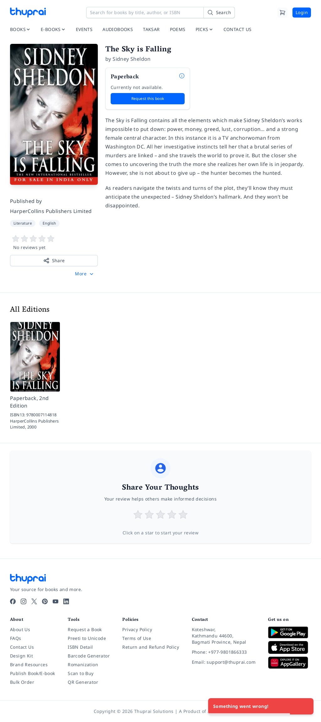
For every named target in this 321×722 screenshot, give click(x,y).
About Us (20, 629)
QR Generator (83, 682)
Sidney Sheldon (132, 58)
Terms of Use (136, 638)
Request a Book (85, 629)
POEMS (178, 29)
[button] (85, 274)
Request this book (147, 98)
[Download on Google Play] (289, 632)
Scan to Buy (80, 673)
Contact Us (22, 647)
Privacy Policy (137, 629)
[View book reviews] (54, 242)
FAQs (15, 638)
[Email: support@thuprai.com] (225, 662)
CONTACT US (238, 29)
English (49, 223)
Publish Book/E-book (32, 673)
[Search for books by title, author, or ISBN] (160, 12)
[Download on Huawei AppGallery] (289, 662)
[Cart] (282, 13)
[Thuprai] (28, 13)
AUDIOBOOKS (118, 29)
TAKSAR (151, 29)
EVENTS (84, 29)
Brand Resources (29, 664)
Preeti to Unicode (87, 638)
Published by (26, 201)
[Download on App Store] (289, 647)
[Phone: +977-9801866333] (225, 652)
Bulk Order (22, 682)
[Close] (305, 706)
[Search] (219, 12)
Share (54, 260)
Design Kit (21, 656)
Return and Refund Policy (150, 647)
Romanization (83, 664)
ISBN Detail (80, 647)
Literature (22, 223)
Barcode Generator (89, 656)
